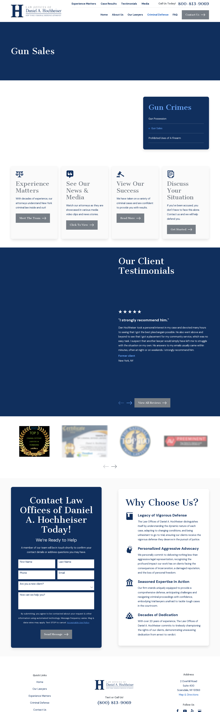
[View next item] (114, 466)
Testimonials (129, 3)
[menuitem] (176, 119)
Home (39, 682)
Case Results (109, 3)
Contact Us (195, 15)
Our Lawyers (40, 688)
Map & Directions (188, 694)
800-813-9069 (193, 4)
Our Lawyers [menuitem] (135, 14)
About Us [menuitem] (117, 14)
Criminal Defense (39, 702)
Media (145, 3)
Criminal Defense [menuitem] (158, 14)
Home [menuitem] (104, 14)
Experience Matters (84, 3)
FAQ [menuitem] (175, 14)
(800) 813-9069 (114, 702)
